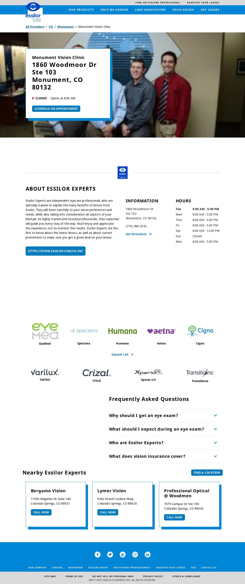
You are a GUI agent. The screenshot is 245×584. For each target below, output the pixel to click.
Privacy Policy (153, 576)
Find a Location (207, 472)
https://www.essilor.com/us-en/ (55, 251)
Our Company (37, 567)
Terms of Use (74, 576)
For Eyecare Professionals (132, 567)
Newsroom (75, 567)
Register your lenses (171, 567)
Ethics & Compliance (186, 576)
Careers (57, 567)
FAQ (193, 567)
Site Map (50, 576)
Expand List (120, 354)
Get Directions (136, 234)
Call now (41, 512)
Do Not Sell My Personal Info (113, 576)
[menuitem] (158, 2)
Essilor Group (98, 567)
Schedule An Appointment (56, 109)
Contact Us (209, 567)
